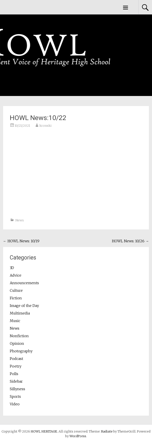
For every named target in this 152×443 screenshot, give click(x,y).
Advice (15, 275)
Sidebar (16, 381)
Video (15, 404)
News (19, 220)
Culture (16, 290)
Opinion (17, 343)
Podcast (16, 358)
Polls (14, 374)
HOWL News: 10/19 (21, 241)
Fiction (16, 298)
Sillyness (17, 389)
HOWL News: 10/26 (130, 241)
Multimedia (20, 313)
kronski (45, 126)
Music (15, 320)
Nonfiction (19, 336)
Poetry (15, 366)
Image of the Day (24, 305)
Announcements (24, 283)
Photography (21, 351)
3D (12, 267)
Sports (15, 396)
